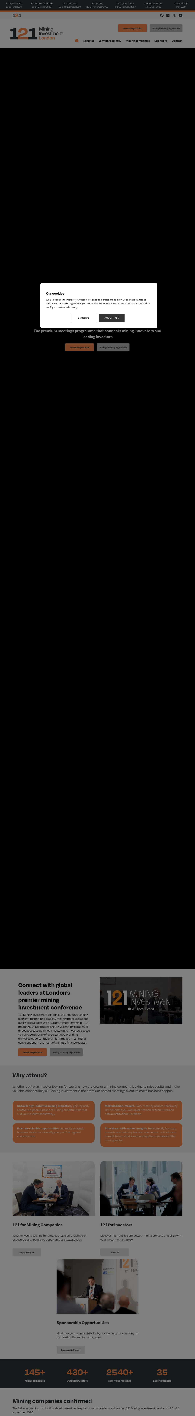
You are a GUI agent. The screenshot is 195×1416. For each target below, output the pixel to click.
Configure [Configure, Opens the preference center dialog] (83, 317)
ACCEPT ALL (112, 317)
